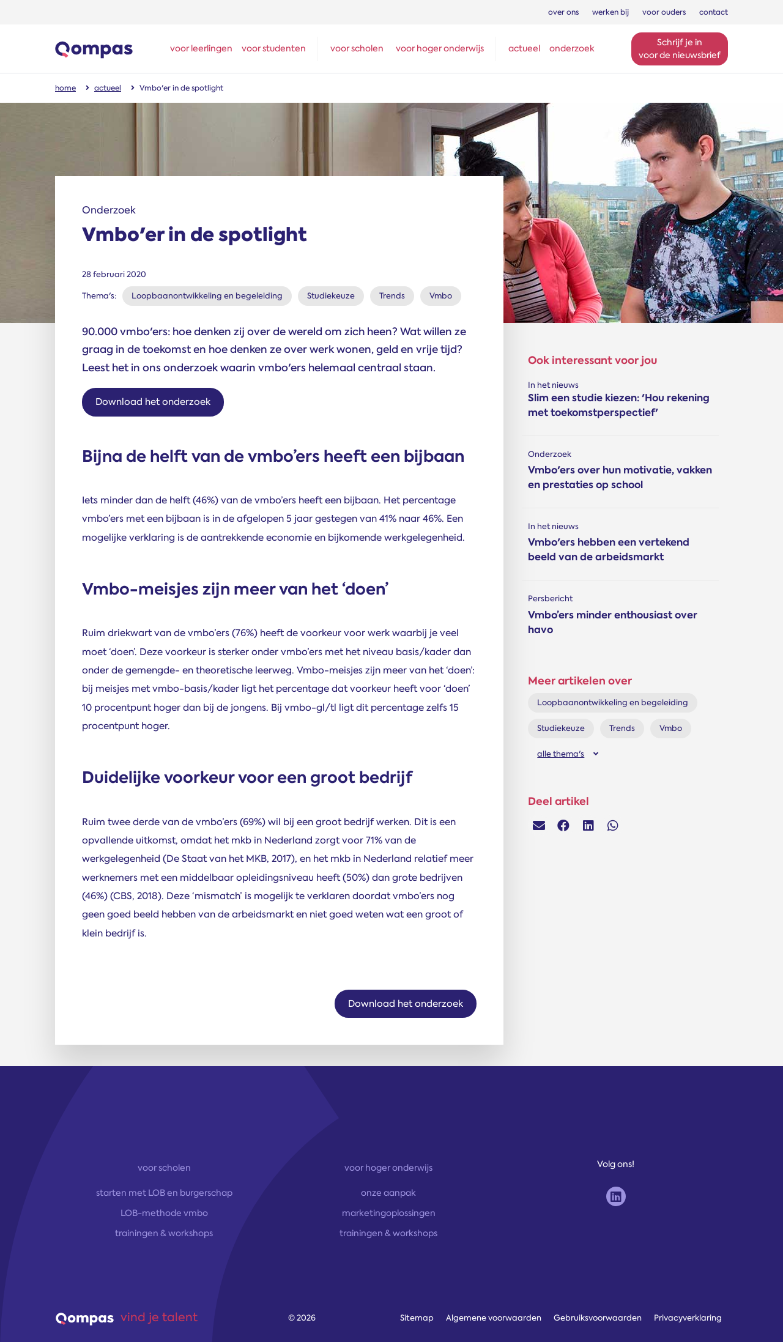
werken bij (610, 12)
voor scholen (357, 48)
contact (713, 12)
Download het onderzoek (152, 402)
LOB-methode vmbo (164, 1212)
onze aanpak (388, 1192)
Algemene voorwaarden (493, 1318)
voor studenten (274, 48)
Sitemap (417, 1318)
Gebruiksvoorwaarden (598, 1318)
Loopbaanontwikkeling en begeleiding (207, 296)
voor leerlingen (201, 48)
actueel (524, 48)
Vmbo (440, 296)
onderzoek (572, 48)
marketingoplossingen (389, 1212)
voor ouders (664, 12)
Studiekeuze (331, 296)
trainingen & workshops (164, 1233)
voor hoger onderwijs (440, 48)
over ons (563, 12)
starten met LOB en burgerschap (164, 1192)
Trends (392, 296)
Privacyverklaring (688, 1318)
